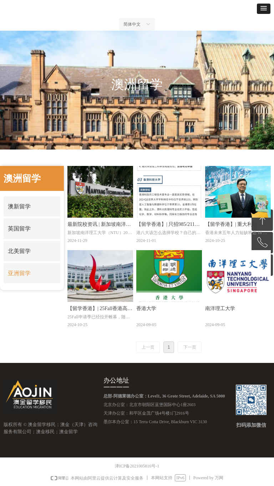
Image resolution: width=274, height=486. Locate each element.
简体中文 (132, 24)
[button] (263, 9)
